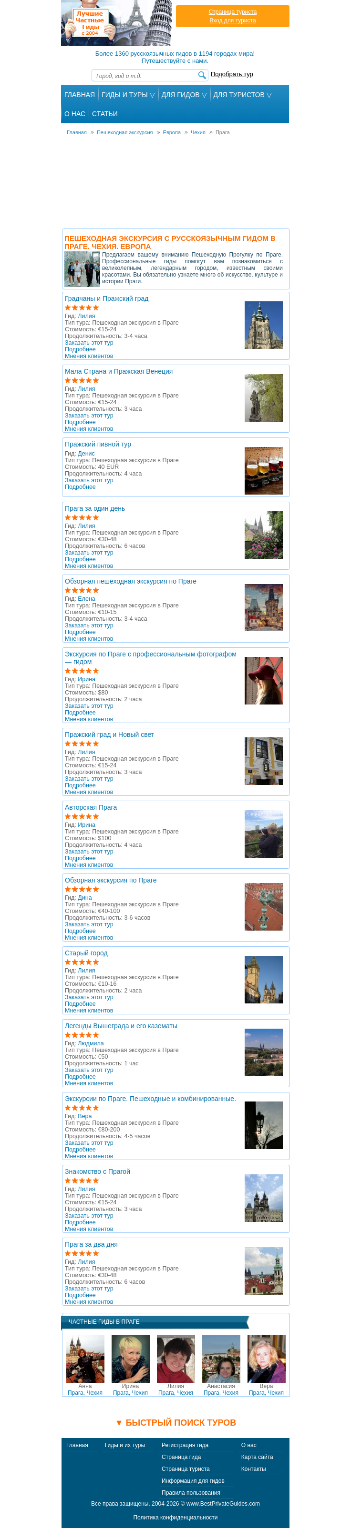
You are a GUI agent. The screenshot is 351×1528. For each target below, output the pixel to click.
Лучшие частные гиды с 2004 (117, 23)
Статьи (105, 114)
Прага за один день (95, 508)
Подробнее (80, 349)
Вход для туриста (232, 20)
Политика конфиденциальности (175, 1517)
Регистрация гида (185, 1445)
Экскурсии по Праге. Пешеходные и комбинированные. (150, 1098)
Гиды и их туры (125, 1445)
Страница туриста (233, 12)
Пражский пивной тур (98, 444)
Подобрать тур (232, 74)
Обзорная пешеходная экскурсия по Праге (130, 581)
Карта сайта (257, 1457)
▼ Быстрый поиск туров (175, 1423)
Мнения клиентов (89, 356)
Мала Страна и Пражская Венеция (119, 371)
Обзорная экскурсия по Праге (111, 880)
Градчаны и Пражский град (107, 298)
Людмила (90, 1043)
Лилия (86, 316)
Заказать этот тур (89, 342)
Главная (79, 95)
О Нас (74, 114)
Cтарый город (86, 953)
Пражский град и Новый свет (109, 734)
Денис (86, 453)
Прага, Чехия (85, 1389)
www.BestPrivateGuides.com (223, 1503)
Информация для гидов (193, 1481)
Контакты (253, 1469)
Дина (85, 897)
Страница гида (181, 1457)
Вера (85, 1116)
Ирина (86, 679)
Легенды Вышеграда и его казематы (121, 1026)
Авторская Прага (91, 807)
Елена (86, 598)
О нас (249, 1445)
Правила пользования (191, 1492)
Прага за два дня (91, 1244)
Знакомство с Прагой (97, 1171)
